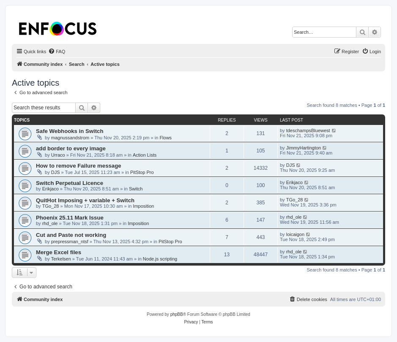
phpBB (176, 314)
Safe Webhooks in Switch (70, 131)
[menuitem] (56, 51)
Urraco (58, 154)
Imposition (143, 206)
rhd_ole (50, 223)
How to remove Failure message (78, 166)
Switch (135, 188)
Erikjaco (50, 188)
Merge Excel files (58, 252)
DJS (55, 172)
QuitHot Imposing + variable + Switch (85, 200)
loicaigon (295, 234)
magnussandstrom (70, 137)
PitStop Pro (142, 172)
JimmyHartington (303, 147)
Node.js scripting (160, 258)
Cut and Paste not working (71, 235)
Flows (165, 137)
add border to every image (71, 148)
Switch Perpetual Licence (69, 183)
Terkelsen (61, 258)
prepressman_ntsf (69, 241)
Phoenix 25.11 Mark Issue (70, 217)
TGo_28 (50, 206)
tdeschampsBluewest (308, 130)
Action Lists (144, 154)
